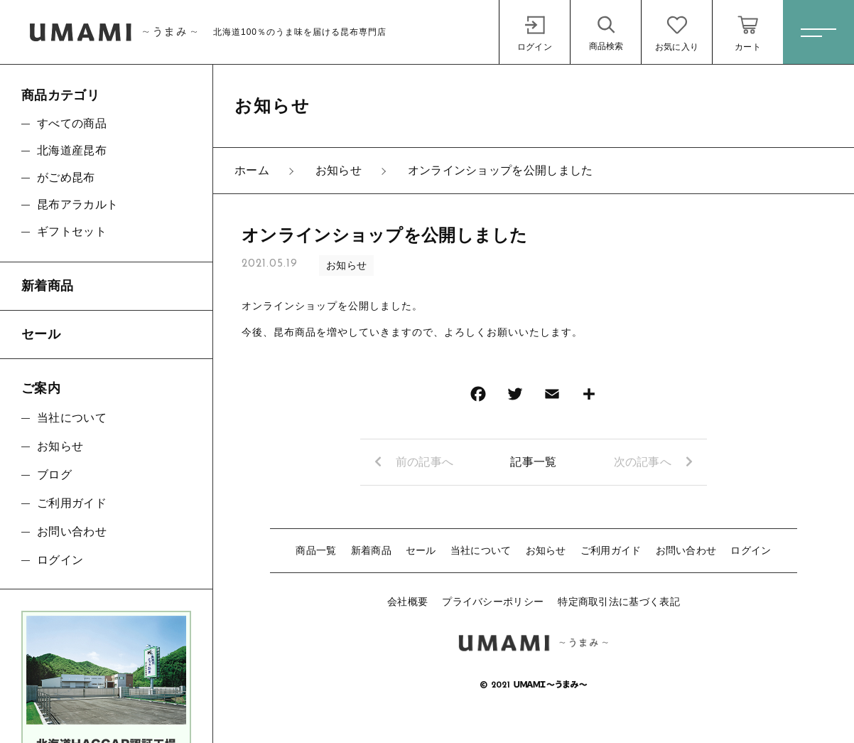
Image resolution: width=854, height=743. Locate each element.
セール (421, 550)
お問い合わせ (686, 550)
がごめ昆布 (66, 177)
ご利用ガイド (611, 550)
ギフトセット (72, 231)
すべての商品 (72, 123)
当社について (481, 550)
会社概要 (407, 601)
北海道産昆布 (72, 150)
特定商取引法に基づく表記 (619, 601)
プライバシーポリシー (493, 601)
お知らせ (346, 265)
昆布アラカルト (77, 204)
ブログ (54, 475)
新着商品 (371, 550)
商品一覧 (316, 550)
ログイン (750, 550)
